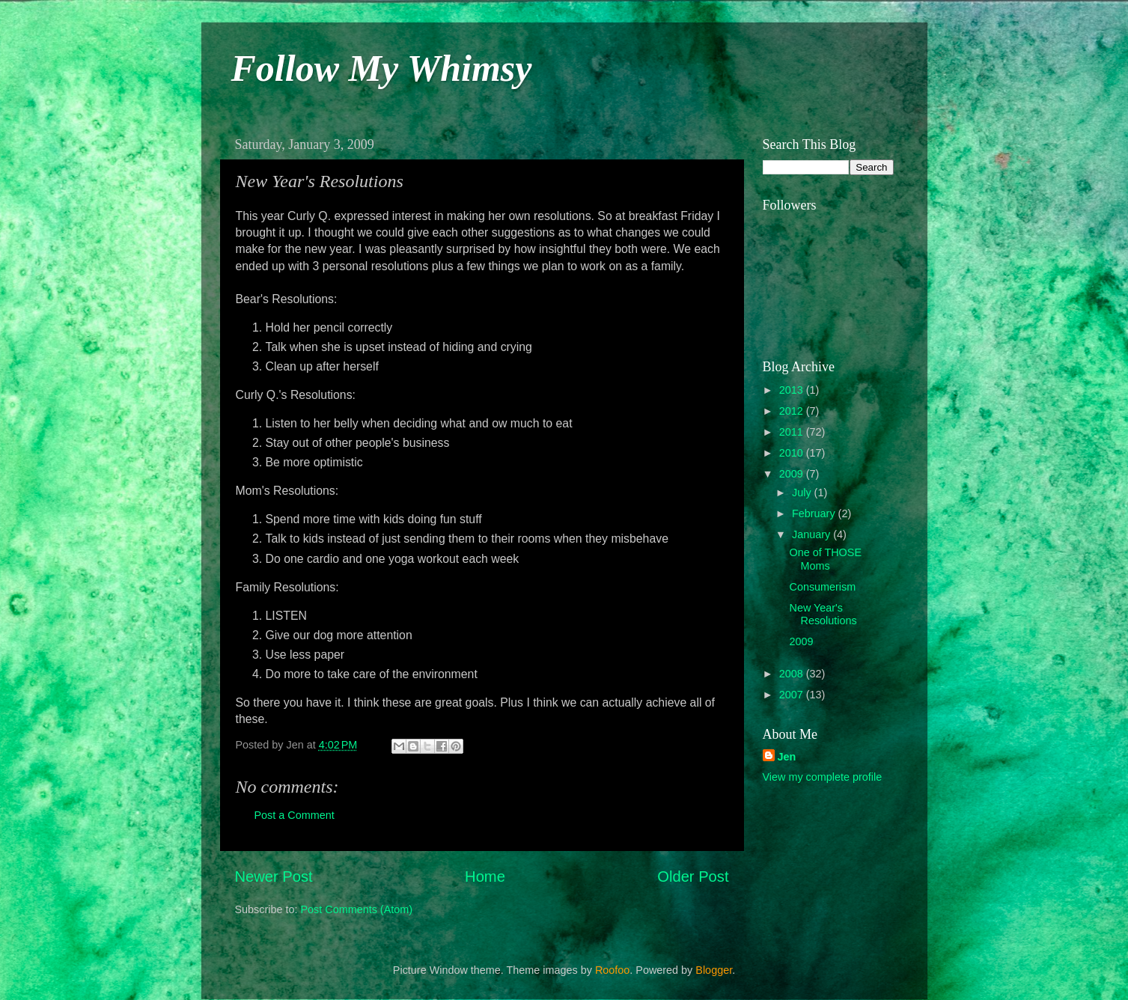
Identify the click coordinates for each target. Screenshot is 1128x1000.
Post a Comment (294, 815)
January (812, 534)
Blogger (713, 970)
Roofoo (612, 970)
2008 (792, 674)
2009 (792, 474)
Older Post (692, 876)
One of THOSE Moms (825, 558)
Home (485, 876)
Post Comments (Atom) (357, 909)
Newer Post (274, 876)
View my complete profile (822, 777)
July (803, 493)
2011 (792, 432)
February (815, 513)
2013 (792, 390)
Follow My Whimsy (381, 68)
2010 (792, 453)
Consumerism (822, 587)
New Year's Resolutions (822, 614)
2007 (792, 695)
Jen (787, 757)
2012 (792, 411)
